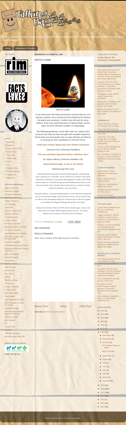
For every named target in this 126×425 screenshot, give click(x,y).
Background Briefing (13, 194)
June (105, 367)
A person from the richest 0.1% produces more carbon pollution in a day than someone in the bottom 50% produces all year (109, 86)
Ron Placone (10, 320)
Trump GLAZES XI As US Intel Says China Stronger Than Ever (108, 131)
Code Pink (9, 207)
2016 (102, 396)
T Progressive (10, 175)
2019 (102, 385)
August (106, 359)
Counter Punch (11, 220)
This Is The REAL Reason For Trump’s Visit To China (108, 125)
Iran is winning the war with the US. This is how (108, 280)
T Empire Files (11, 152)
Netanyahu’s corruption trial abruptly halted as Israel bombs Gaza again (109, 104)
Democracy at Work (13, 224)
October (106, 342)
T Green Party (10, 158)
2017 (102, 392)
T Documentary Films (13, 149)
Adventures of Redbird (25, 48)
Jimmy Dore (9, 270)
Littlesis (8, 277)
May (104, 370)
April (105, 374)
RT (6, 323)
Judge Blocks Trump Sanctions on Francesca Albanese (107, 173)
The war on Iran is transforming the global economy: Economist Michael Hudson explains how (108, 288)
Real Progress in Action (14, 300)
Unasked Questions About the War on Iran (108, 191)
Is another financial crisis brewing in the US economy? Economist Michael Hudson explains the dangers (109, 272)
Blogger (77, 418)
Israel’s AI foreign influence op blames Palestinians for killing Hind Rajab (108, 244)
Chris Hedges (10, 204)
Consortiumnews (11, 217)
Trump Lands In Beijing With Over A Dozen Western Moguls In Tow (109, 149)
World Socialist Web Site (15, 336)
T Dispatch (9, 145)
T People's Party (11, 168)
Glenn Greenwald (12, 254)
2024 (102, 318)
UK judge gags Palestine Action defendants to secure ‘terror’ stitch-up (109, 237)
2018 (102, 389)
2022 (102, 325)
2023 (102, 321)
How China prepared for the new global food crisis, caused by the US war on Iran (109, 262)
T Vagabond (9, 178)
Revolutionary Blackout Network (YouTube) (14, 312)
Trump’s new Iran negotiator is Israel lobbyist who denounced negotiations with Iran (109, 228)
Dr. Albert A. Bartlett (13, 230)
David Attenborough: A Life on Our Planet (63, 164)
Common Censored (13, 211)
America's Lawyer (12, 191)
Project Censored (12, 287)
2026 (102, 311)
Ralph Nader (10, 296)
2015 (102, 400)
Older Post (85, 306)
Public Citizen (10, 290)
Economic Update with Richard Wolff (14, 238)
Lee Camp (9, 274)
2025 (102, 314)
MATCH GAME (108, 351)
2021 (102, 328)
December (107, 335)
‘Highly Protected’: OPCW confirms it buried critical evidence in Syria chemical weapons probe (108, 218)
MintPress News (11, 280)
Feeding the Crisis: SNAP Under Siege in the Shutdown (108, 96)
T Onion (8, 162)
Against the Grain (12, 188)
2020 (102, 332)
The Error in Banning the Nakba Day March (107, 185)
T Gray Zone (10, 155)
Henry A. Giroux (11, 264)
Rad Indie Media (11, 293)
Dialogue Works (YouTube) (16, 227)
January (106, 381)
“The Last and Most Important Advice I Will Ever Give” (63, 154)
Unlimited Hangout (12, 333)
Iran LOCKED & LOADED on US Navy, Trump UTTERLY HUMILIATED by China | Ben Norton (109, 157)
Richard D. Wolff (11, 317)
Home (8, 48)
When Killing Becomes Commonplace (107, 180)
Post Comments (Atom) (55, 312)
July (104, 363)
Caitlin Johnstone (12, 201)
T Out (7, 165)
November (107, 339)
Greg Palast (9, 261)
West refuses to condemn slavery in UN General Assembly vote (108, 298)
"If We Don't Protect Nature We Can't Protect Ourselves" (63, 145)
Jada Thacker (10, 267)
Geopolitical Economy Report (16, 245)
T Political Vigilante (12, 171)
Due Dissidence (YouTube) (15, 233)
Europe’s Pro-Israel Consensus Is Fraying (106, 196)
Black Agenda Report (13, 198)
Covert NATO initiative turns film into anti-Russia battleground (109, 209)
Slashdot (8, 330)
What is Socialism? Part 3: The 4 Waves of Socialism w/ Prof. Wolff (109, 111)
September (107, 356)
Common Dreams (12, 214)
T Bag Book (9, 142)
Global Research (11, 257)
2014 (102, 403)
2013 (102, 407)
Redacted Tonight (12, 308)
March (105, 377)
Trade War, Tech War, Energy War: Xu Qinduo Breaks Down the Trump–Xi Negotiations (109, 140)
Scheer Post (10, 327)
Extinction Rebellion (13, 242)
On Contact (9, 283)
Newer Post (41, 306)
